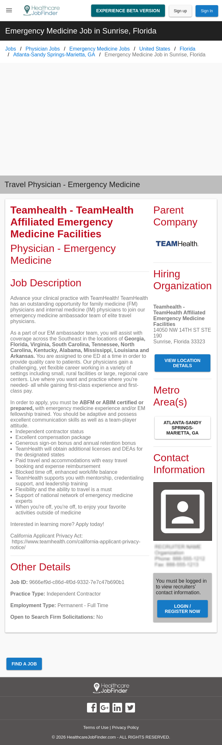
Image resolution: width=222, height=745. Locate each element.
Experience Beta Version (128, 10)
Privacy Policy (125, 727)
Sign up (180, 11)
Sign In (207, 11)
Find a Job (24, 663)
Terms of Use (96, 727)
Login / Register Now (182, 609)
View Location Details (183, 363)
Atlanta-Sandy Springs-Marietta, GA (183, 427)
